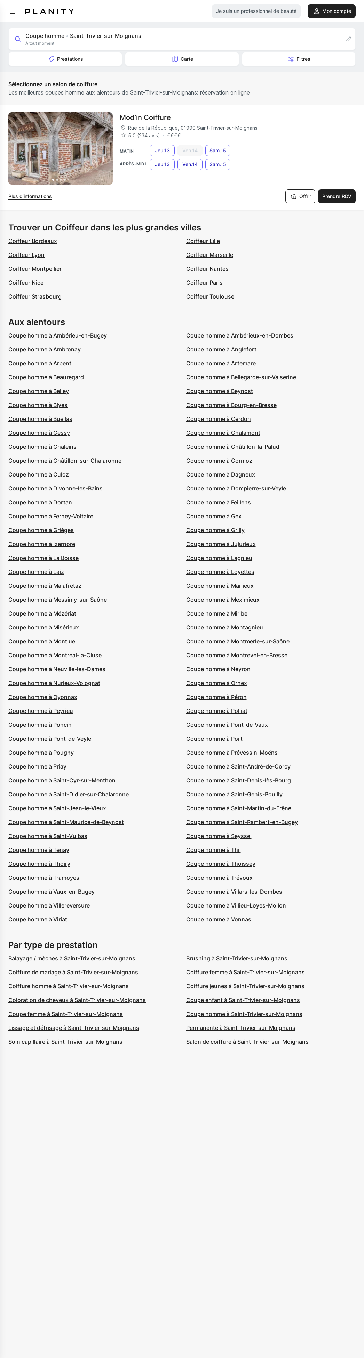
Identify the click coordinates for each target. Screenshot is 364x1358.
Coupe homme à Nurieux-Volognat (54, 683)
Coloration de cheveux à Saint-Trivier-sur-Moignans (77, 1000)
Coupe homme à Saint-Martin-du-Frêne (238, 808)
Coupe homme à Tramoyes (43, 877)
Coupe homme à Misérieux (43, 627)
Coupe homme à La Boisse (43, 557)
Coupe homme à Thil (213, 849)
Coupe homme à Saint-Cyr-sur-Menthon (62, 780)
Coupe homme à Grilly (215, 530)
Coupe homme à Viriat (37, 919)
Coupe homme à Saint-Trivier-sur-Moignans (244, 1013)
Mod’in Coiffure (145, 117)
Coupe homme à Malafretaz (44, 585)
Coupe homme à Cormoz (219, 460)
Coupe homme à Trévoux (219, 877)
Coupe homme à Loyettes (220, 571)
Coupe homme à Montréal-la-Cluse (55, 655)
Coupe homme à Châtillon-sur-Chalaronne (64, 460)
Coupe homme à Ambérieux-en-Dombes (239, 335)
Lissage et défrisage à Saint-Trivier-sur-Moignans (73, 1027)
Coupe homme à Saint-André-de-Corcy (238, 766)
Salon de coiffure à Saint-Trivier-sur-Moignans (247, 1041)
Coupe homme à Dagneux (220, 474)
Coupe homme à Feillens (218, 502)
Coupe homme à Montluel (42, 641)
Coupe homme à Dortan (40, 502)
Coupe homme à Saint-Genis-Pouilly (234, 794)
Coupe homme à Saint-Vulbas (47, 835)
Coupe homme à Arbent (39, 363)
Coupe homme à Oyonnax (42, 696)
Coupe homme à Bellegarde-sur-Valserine (241, 377)
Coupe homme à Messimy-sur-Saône (57, 599)
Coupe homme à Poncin (40, 724)
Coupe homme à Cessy (39, 432)
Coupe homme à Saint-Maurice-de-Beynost (66, 822)
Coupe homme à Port (214, 738)
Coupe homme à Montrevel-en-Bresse (236, 655)
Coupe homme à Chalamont (223, 432)
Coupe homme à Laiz (36, 571)
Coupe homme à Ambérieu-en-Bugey (57, 335)
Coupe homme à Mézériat (42, 613)
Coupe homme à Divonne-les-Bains (55, 488)
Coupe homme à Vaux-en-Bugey (51, 891)
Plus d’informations (30, 196)
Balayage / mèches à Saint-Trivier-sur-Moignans (71, 958)
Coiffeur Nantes (207, 268)
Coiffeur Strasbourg (35, 296)
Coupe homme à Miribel (217, 613)
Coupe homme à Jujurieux (221, 543)
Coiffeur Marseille (209, 254)
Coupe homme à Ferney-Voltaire (50, 516)
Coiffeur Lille (203, 240)
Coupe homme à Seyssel (219, 835)
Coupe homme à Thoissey (220, 863)
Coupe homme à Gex (214, 516)
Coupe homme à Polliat (216, 710)
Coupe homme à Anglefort (221, 349)
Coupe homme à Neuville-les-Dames (56, 669)
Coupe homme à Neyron (218, 669)
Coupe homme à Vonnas (218, 919)
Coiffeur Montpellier (35, 268)
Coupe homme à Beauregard (46, 377)
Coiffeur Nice (25, 282)
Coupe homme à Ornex (216, 683)
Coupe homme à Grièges (41, 530)
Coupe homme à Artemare (221, 363)
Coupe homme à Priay (37, 766)
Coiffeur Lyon (26, 254)
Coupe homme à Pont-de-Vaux (227, 724)
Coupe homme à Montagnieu (224, 627)
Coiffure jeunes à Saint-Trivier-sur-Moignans (245, 986)
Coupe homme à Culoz (38, 474)
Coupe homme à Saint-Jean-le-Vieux (57, 808)
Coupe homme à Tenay (38, 849)
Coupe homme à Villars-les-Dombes (234, 891)
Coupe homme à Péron (216, 696)
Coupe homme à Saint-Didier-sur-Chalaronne (68, 794)
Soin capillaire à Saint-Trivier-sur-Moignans (65, 1041)
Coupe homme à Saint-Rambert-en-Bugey (242, 822)
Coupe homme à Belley (38, 391)
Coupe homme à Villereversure (49, 905)
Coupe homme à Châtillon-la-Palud (232, 446)
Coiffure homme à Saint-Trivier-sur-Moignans (68, 986)
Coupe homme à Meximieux (223, 599)
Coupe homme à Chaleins (42, 446)
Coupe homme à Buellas (40, 418)
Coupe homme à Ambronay (44, 349)
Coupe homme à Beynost (219, 391)
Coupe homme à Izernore (41, 543)
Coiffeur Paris (204, 282)
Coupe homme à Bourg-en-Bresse (231, 404)
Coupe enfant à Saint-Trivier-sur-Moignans (243, 1000)
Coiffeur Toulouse (210, 296)
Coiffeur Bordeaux (32, 240)
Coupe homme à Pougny (41, 752)
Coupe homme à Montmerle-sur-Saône (238, 641)
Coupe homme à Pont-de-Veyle (49, 738)
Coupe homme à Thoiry (39, 863)
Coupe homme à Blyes (38, 404)
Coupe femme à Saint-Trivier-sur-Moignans (65, 1013)
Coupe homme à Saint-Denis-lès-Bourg (238, 780)
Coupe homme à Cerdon (218, 418)
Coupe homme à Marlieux (220, 585)
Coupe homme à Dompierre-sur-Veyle (236, 488)
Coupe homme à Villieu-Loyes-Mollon (236, 905)
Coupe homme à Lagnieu (219, 557)
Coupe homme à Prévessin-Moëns (232, 752)
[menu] (12, 11)
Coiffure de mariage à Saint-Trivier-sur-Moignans (73, 972)
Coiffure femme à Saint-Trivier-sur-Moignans (245, 972)
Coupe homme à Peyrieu (40, 710)
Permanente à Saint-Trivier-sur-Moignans (240, 1027)
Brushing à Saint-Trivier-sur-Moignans (236, 958)
